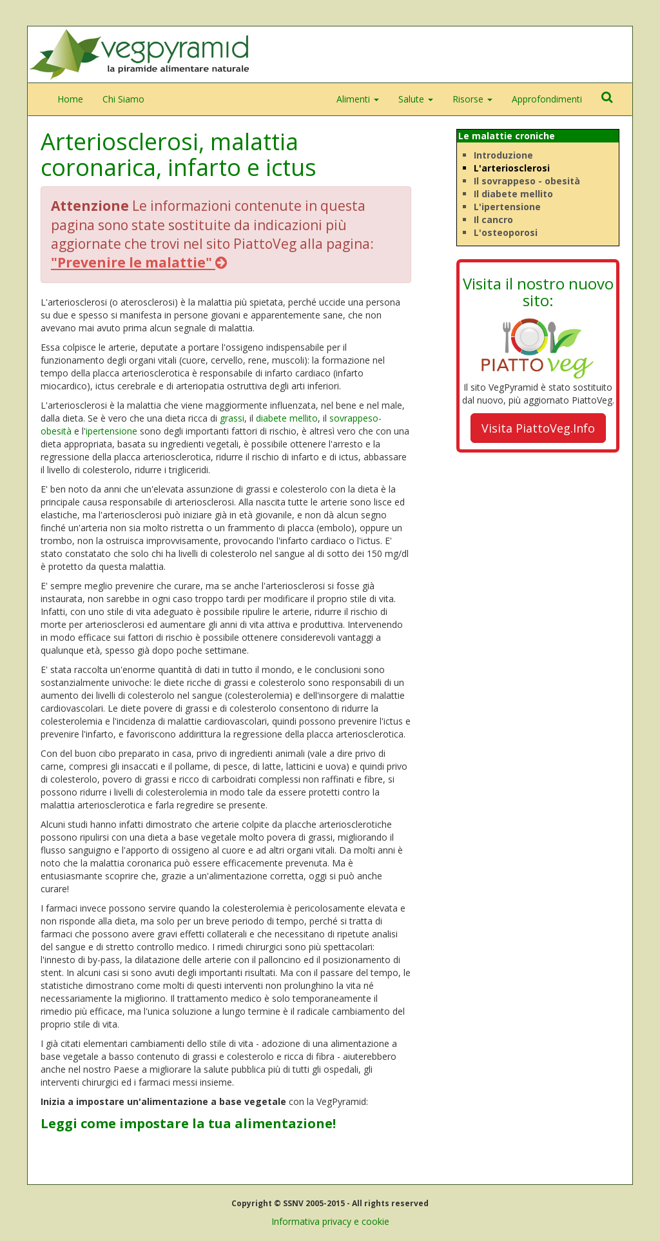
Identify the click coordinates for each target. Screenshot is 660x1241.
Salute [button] (415, 99)
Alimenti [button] (357, 99)
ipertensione (111, 431)
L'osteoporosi (506, 232)
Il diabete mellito (513, 194)
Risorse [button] (472, 99)
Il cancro (493, 219)
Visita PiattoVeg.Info (538, 428)
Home (70, 99)
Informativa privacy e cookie (330, 1221)
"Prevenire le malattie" (139, 262)
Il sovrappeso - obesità (527, 181)
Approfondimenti (547, 99)
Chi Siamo (123, 99)
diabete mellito (287, 418)
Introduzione (503, 155)
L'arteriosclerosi (512, 168)
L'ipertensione (507, 206)
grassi (232, 418)
